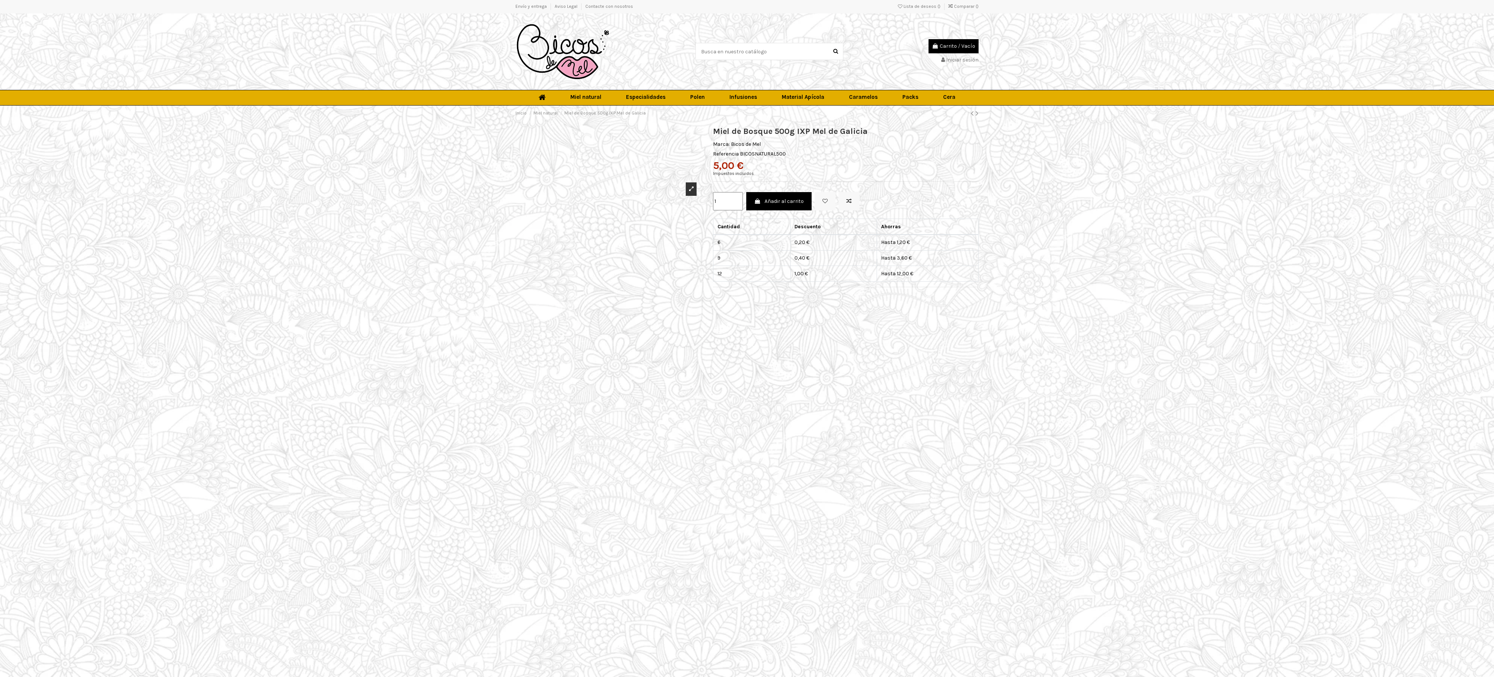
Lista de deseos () (920, 6)
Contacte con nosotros (609, 6)
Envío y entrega (531, 6)
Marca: (721, 144)
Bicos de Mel (746, 144)
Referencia (726, 154)
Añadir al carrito (779, 201)
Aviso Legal (567, 6)
